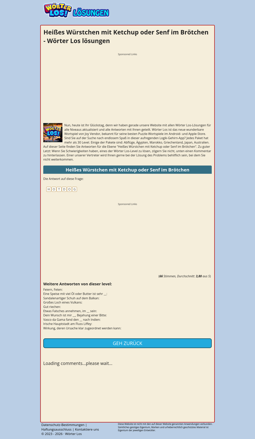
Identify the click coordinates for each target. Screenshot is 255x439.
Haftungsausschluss (56, 429)
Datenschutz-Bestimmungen (62, 425)
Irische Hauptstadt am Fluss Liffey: (67, 324)
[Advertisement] (127, 84)
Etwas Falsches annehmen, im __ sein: (70, 311)
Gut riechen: (52, 307)
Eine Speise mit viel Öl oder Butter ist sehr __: (75, 294)
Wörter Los (73, 434)
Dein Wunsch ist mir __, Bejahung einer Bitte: (75, 315)
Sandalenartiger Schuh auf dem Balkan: (71, 298)
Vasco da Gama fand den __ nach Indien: (72, 319)
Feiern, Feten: (53, 289)
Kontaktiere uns (87, 429)
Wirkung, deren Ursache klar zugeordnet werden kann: (82, 328)
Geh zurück (127, 343)
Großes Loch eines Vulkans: (62, 302)
